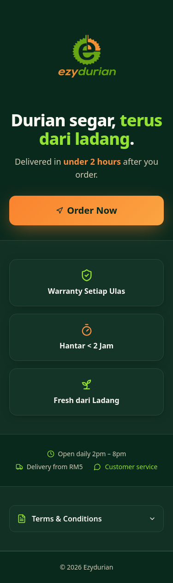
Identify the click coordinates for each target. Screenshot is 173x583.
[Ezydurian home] (86, 55)
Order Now (86, 210)
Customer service (125, 466)
